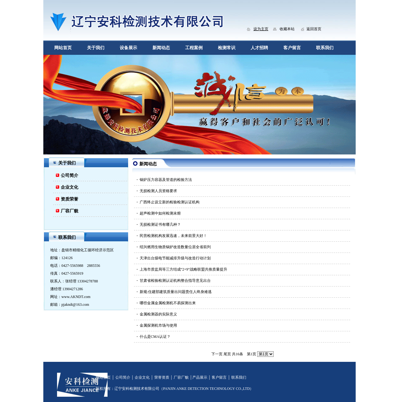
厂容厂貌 (69, 211)
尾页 (227, 354)
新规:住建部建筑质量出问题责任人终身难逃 (176, 292)
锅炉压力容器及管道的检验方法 (166, 179)
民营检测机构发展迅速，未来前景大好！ (173, 236)
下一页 (217, 354)
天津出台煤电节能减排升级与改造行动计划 (175, 258)
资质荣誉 (69, 199)
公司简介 (69, 175)
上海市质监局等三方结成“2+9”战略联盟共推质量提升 (183, 269)
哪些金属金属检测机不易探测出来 (168, 303)
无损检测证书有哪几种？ (160, 224)
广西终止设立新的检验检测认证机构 (170, 202)
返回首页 (313, 29)
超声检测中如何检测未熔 (160, 213)
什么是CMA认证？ (155, 336)
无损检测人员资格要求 (158, 191)
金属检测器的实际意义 (158, 314)
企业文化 (69, 187)
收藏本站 (287, 29)
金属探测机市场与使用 (158, 325)
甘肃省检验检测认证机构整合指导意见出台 (175, 280)
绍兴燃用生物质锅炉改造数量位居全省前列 (175, 247)
